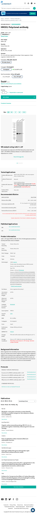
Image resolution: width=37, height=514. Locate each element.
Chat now (33, 13)
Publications (5, 34)
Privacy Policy (13, 505)
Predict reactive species (16, 286)
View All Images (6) (19, 157)
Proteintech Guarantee (6, 103)
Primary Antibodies (15, 18)
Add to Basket (6, 97)
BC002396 (21, 270)
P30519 (12, 331)
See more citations (18, 487)
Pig (17, 404)
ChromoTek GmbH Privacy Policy (21, 508)
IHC (19, 112)
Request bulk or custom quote (16, 92)
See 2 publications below (14, 230)
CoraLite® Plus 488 (17, 69)
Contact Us (6, 505)
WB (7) (6, 401)
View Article (4, 419)
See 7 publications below (14, 226)
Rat (10, 404)
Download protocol (31, 372)
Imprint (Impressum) (20, 506)
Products (7, 18)
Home (2, 18)
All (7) (2, 401)
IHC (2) (10, 401)
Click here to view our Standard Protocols (11, 386)
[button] (33, 510)
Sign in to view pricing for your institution (11, 83)
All (8, 112)
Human (2, 404)
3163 (11, 313)
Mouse (6, 404)
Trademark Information (9, 506)
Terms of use (20, 505)
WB (11, 112)
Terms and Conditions (28, 505)
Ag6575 (15, 262)
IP (15, 112)
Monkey (13, 404)
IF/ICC (24, 112)
